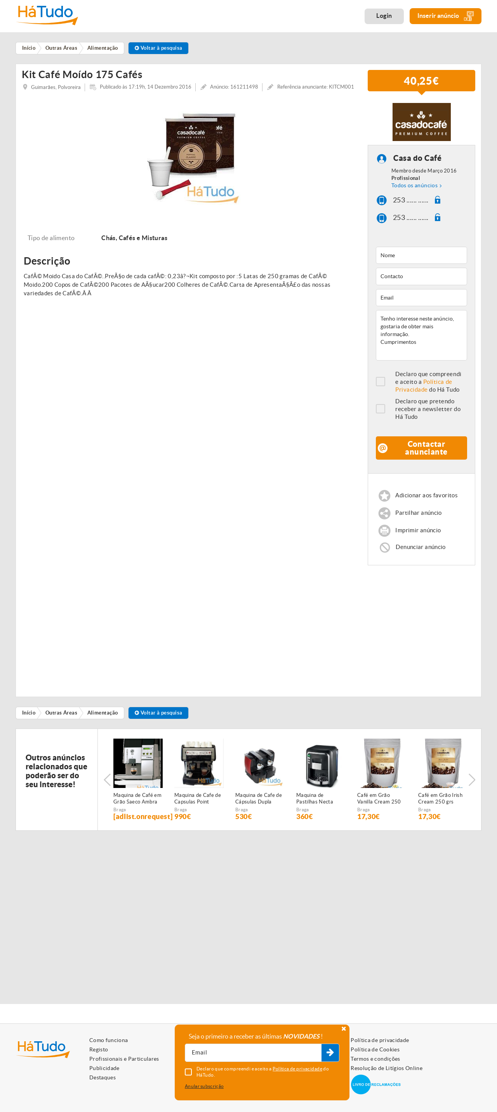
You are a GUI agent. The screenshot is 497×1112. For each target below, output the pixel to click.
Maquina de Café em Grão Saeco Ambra (137, 808)
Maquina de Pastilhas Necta (314, 808)
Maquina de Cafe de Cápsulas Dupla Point (258, 808)
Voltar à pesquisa (158, 48)
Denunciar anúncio (420, 556)
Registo (98, 1049)
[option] (189, 163)
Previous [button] (107, 789)
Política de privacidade (380, 1040)
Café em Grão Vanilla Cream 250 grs (379, 808)
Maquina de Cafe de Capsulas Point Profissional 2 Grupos (197, 808)
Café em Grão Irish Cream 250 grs (440, 808)
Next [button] (471, 789)
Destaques (102, 1077)
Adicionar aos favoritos (426, 505)
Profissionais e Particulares (124, 1059)
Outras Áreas (61, 722)
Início (29, 722)
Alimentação (102, 722)
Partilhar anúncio (418, 522)
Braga (119, 819)
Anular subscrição (204, 1086)
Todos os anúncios (414, 195)
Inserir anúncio (445, 16)
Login (384, 15)
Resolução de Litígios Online (386, 1068)
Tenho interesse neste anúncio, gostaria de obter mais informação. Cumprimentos (421, 345)
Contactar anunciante (426, 457)
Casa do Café (417, 167)
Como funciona (108, 1040)
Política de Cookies (375, 1049)
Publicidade (104, 1068)
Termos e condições (375, 1059)
